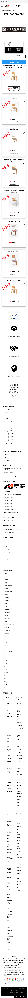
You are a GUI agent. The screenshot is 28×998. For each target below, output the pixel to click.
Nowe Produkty (8, 428)
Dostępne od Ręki (8, 431)
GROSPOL (19, 743)
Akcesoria (6, 573)
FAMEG (18, 707)
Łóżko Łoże (7, 618)
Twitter (6, 457)
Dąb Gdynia (9, 768)
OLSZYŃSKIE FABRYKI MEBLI (9, 916)
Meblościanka (7, 627)
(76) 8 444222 (8, 497)
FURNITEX (19, 722)
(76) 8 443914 (8, 500)
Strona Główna (8, 410)
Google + (6, 460)
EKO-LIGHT (9, 785)
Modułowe (7, 630)
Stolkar (18, 854)
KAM (18, 771)
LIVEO (18, 805)
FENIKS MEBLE (18, 711)
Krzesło (6, 603)
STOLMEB (19, 861)
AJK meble (9, 710)
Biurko (6, 579)
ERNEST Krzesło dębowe (14, 280)
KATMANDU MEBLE (19, 775)
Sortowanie (19, 55)
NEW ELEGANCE (9, 907)
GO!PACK (19, 739)
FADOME (19, 703)
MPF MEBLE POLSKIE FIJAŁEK (9, 902)
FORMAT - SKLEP (19, 715)
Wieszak (6, 679)
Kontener (6, 597)
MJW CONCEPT (9, 883)
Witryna (6, 682)
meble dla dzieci (7, 984)
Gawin (18, 732)
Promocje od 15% (8, 434)
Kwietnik (6, 609)
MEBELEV (9, 832)
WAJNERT (19, 881)
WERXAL (19, 887)
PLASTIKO (9, 942)
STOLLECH (19, 857)
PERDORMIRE (10, 930)
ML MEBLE (9, 886)
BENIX (8, 732)
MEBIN (8, 835)
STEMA (18, 851)
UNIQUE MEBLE (18, 874)
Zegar (5, 688)
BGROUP (8, 738)
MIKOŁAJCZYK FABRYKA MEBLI (10, 877)
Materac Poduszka (9, 624)
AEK (7, 707)
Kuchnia (6, 606)
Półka (5, 636)
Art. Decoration (9, 725)
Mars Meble (9, 818)
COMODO (9, 761)
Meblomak (9, 861)
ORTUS (8, 921)
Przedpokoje (7, 559)
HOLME (18, 761)
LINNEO (18, 802)
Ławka (6, 615)
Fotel (5, 582)
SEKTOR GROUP (18, 833)
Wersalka (6, 676)
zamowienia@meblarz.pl (11, 512)
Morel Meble (9, 889)
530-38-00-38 (8, 509)
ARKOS (8, 721)
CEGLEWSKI (9, 758)
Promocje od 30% (8, 440)
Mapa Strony (7, 446)
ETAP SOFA (9, 788)
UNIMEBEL (19, 870)
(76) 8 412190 (8, 506)
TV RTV (6, 673)
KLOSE (18, 779)
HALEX (18, 746)
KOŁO (18, 788)
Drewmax (9, 782)
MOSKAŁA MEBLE (9, 894)
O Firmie (6, 425)
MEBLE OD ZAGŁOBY (9, 853)
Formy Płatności (8, 422)
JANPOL (18, 768)
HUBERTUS (19, 765)
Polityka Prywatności (9, 413)
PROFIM (8, 949)
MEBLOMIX (9, 872)
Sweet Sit (19, 867)
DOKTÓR (8, 776)
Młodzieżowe (7, 556)
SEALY (18, 829)
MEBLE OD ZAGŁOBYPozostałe (18, 49)
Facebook (6, 454)
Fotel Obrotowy (8, 585)
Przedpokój (7, 639)
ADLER (8, 703)
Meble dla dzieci (8, 550)
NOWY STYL (9, 911)
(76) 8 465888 (8, 503)
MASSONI (9, 821)
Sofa (5, 648)
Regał (5, 645)
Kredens (6, 600)
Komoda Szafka (8, 591)
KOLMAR (19, 785)
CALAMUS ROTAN (9, 754)
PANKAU (8, 927)
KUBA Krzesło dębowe (14, 251)
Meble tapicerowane (9, 553)
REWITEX (19, 826)
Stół (5, 655)
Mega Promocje (8, 443)
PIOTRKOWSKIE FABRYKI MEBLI (10, 938)
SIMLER (18, 840)
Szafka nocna (7, 664)
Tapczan (6, 667)
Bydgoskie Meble (9, 750)
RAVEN (18, 820)
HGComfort (19, 758)
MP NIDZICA (9, 897)
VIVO (18, 878)
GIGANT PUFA (18, 736)
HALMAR (19, 749)
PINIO (8, 933)
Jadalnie (6, 544)
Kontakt (6, 419)
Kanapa (6, 588)
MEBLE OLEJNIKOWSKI (10, 858)
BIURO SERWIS (8, 742)
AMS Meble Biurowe (9, 717)
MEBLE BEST (9, 841)
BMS (8, 746)
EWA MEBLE (9, 791)
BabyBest (9, 728)
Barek (5, 576)
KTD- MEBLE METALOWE (19, 792)
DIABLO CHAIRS (8, 772)
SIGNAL (18, 837)
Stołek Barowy (7, 657)
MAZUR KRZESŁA (9, 825)
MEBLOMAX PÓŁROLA (9, 869)
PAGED (8, 924)
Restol (18, 823)
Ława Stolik (7, 612)
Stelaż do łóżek (8, 651)
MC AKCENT (9, 829)
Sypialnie (6, 565)
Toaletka (6, 669)
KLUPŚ (18, 782)
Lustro (6, 621)
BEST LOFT (9, 735)
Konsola (6, 594)
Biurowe (6, 541)
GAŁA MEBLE (20, 728)
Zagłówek (6, 685)
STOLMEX (19, 864)
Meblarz (8, 838)
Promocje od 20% (8, 437)
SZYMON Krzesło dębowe (14, 221)
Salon (5, 562)
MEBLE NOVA (9, 849)
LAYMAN (19, 796)
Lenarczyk (19, 799)
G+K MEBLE (19, 725)
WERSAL (19, 884)
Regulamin (7, 416)
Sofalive (18, 843)
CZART (8, 765)
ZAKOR (18, 890)
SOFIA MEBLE (18, 847)
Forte (18, 719)
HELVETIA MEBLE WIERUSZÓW (19, 754)
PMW (8, 946)
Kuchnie (6, 547)
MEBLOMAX (9, 865)
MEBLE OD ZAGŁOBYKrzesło (9, 49)
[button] (4, 29)
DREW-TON (9, 779)
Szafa (5, 660)
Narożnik (6, 633)
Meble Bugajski (8, 845)
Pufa (5, 642)
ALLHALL (9, 713)
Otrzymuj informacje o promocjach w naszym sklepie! (13, 469)
